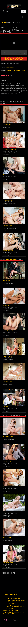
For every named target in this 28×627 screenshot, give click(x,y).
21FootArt (11, 259)
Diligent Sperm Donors (8, 200)
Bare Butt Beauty (7, 537)
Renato (9, 334)
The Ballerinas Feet (7, 381)
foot (12, 70)
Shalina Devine (6, 203)
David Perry (11, 152)
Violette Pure (8, 67)
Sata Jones (5, 439)
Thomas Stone (11, 439)
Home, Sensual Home (8, 487)
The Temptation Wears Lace (10, 149)
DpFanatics (7, 154)
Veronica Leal (5, 228)
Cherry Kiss (5, 540)
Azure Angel (5, 283)
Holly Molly (5, 127)
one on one (3, 72)
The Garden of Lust (7, 512)
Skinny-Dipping (6, 174)
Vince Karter (13, 228)
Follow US (21, 612)
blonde (23, 70)
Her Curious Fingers (8, 562)
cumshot (9, 72)
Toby (13, 67)
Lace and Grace (7, 461)
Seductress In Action (8, 436)
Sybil (4, 409)
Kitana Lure (5, 253)
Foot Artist (5, 406)
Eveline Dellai (5, 384)
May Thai (5, 565)
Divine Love (6, 305)
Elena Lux (5, 178)
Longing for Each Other (8, 330)
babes (19, 70)
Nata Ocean (5, 334)
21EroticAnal (7, 128)
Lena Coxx (5, 464)
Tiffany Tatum (6, 359)
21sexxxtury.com (7, 610)
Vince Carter (7, 409)
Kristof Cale (10, 253)
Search (23, 11)
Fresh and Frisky (7, 124)
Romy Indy (5, 308)
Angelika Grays (6, 152)
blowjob (9, 70)
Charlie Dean (14, 203)
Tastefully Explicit (7, 225)
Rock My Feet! (6, 280)
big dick (16, 70)
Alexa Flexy (5, 515)
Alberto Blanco (11, 490)
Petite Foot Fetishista (8, 356)
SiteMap (16, 612)
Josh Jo (9, 464)
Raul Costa (9, 565)
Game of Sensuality (8, 250)
